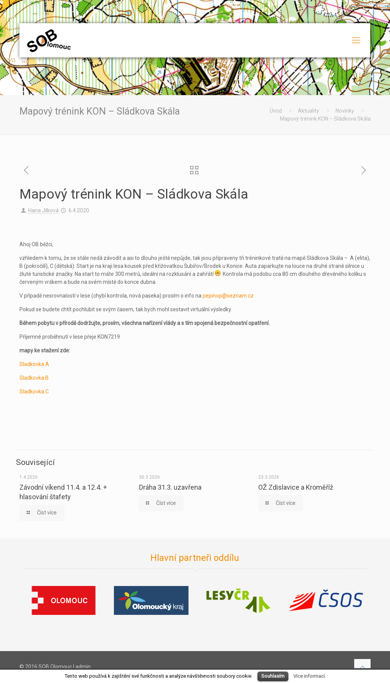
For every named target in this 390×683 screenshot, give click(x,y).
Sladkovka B (34, 378)
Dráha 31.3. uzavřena (170, 487)
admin (83, 667)
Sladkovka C (34, 391)
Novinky (345, 111)
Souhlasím (273, 676)
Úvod (276, 111)
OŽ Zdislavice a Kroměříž (295, 487)
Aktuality (308, 111)
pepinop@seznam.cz (228, 296)
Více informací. (309, 676)
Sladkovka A (34, 364)
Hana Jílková (43, 210)
